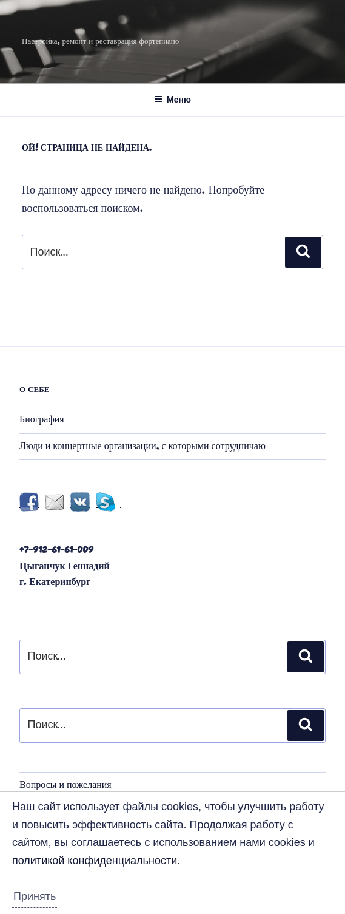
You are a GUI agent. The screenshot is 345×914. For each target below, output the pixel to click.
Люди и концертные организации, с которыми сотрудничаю (142, 447)
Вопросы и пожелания (65, 785)
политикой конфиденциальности (94, 861)
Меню (172, 99)
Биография (41, 420)
